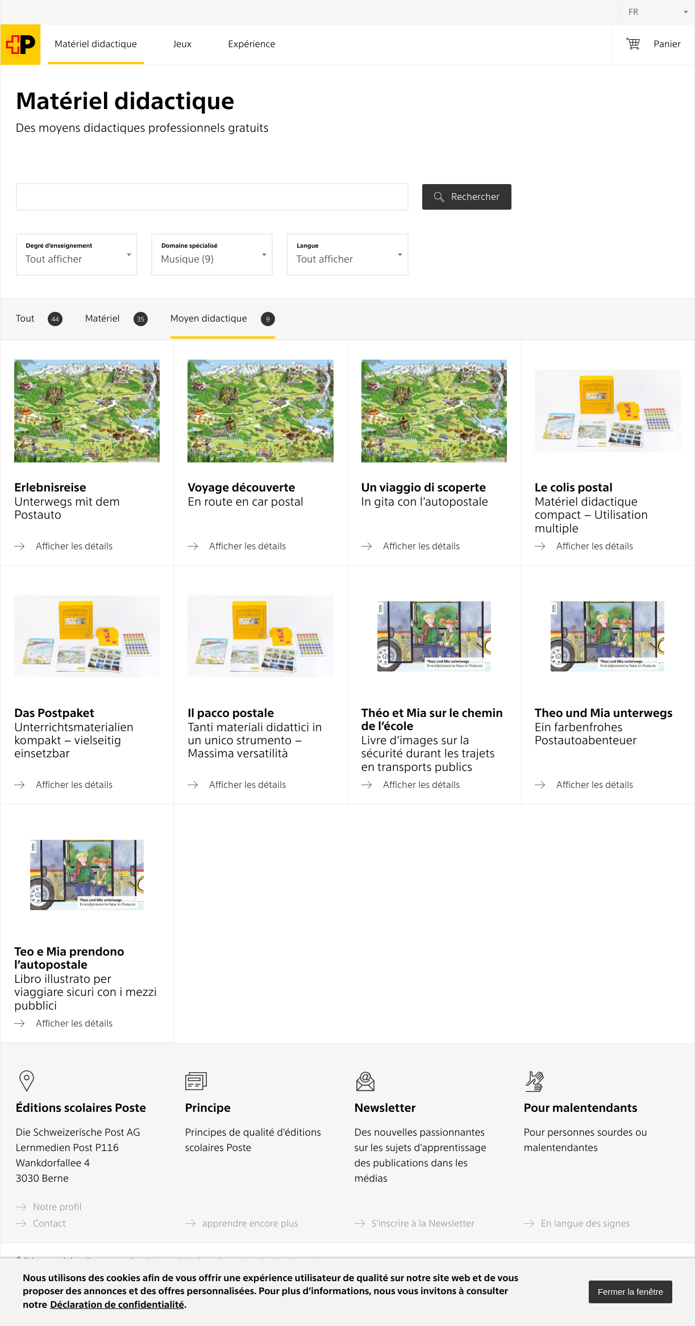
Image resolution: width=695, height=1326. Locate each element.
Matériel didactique (96, 44)
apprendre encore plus (242, 1223)
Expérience (251, 44)
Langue (307, 245)
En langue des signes (577, 1223)
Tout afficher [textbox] (324, 259)
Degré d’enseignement (59, 245)
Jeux (182, 44)
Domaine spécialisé (189, 245)
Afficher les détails (63, 546)
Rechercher (467, 196)
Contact (41, 1223)
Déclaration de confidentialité (117, 1305)
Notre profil (49, 1207)
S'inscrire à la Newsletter (415, 1223)
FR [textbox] (633, 12)
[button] (630, 1292)
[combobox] (657, 12)
